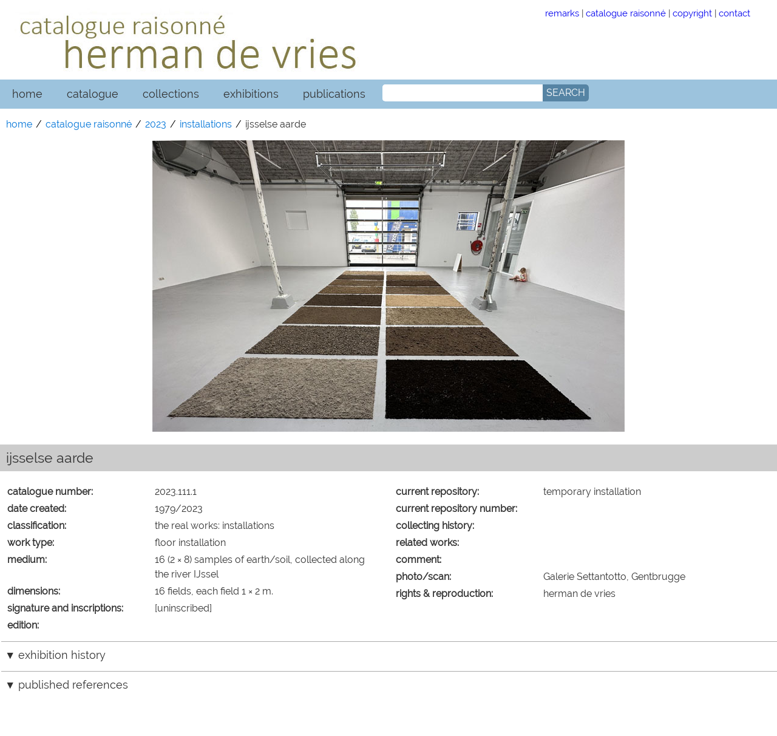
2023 (155, 124)
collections (171, 93)
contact (734, 13)
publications (334, 93)
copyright (692, 13)
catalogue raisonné (626, 13)
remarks (562, 13)
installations (206, 124)
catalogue (92, 93)
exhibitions (251, 93)
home (27, 93)
